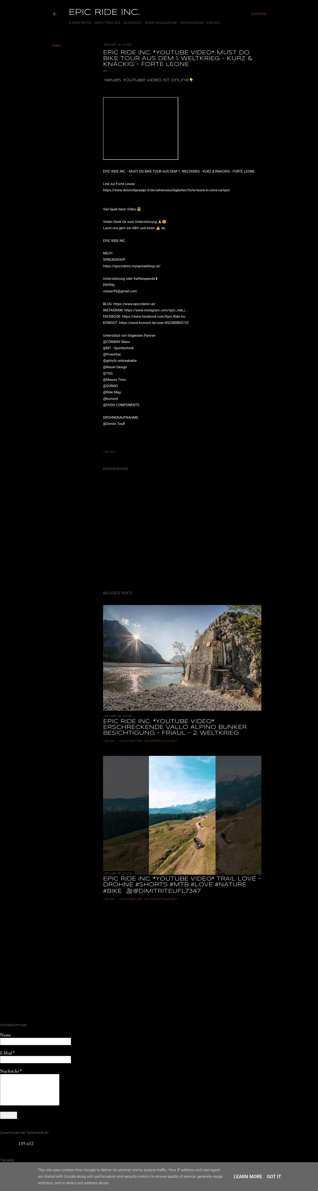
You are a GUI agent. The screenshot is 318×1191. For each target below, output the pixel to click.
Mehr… (214, 23)
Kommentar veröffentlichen (148, 741)
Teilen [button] (56, 45)
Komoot (132, 23)
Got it (274, 1176)
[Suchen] (258, 14)
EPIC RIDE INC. (104, 12)
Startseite (80, 23)
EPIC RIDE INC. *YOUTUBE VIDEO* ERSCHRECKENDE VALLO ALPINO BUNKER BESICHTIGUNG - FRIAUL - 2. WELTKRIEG (175, 727)
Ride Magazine (161, 23)
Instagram (192, 23)
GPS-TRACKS (107, 23)
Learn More (248, 1176)
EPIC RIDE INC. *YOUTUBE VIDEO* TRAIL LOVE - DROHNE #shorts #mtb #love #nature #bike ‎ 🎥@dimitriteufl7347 (182, 885)
